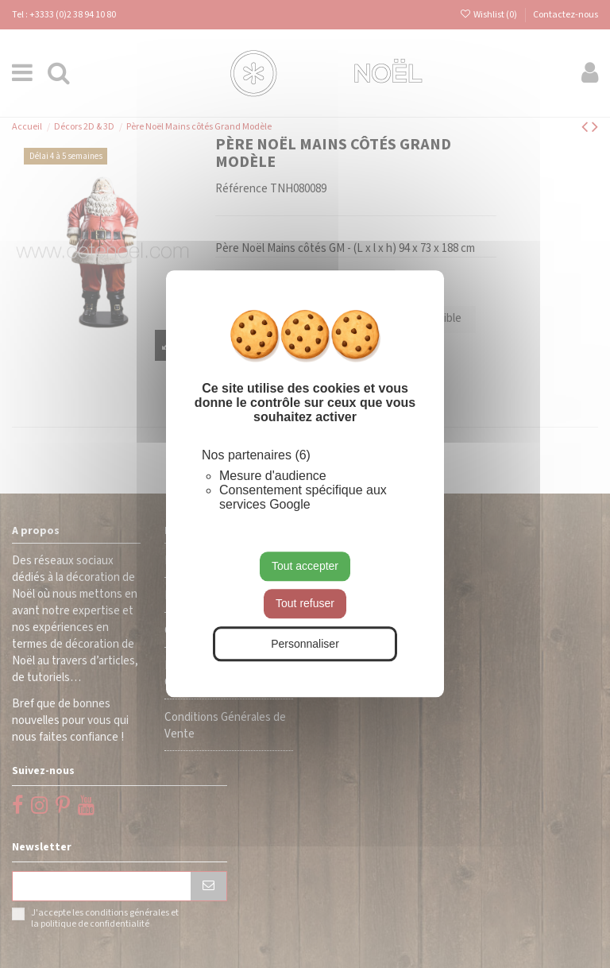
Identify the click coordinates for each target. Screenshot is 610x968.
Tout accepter (305, 566)
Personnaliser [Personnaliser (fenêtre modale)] (305, 643)
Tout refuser (305, 603)
